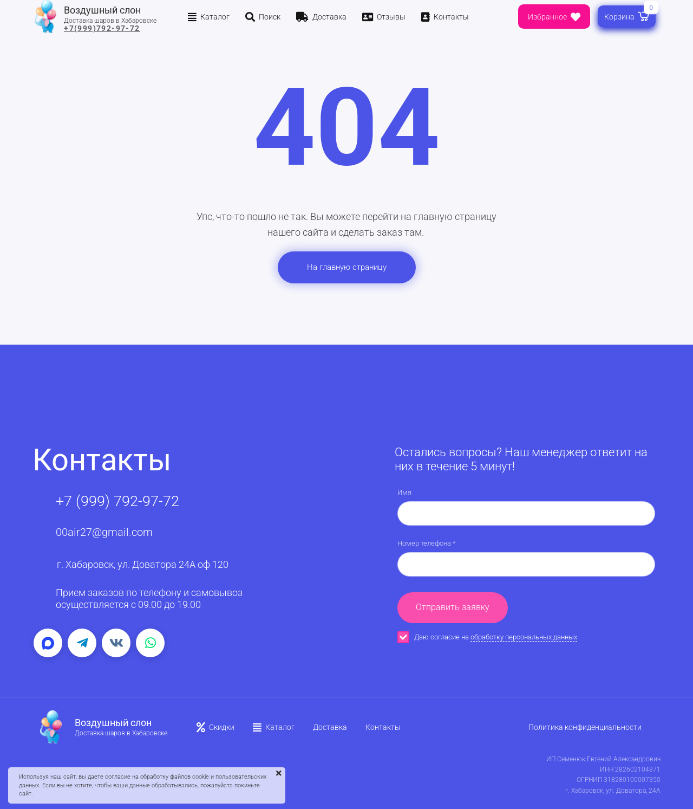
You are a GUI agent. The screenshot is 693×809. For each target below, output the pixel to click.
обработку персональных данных (523, 637)
